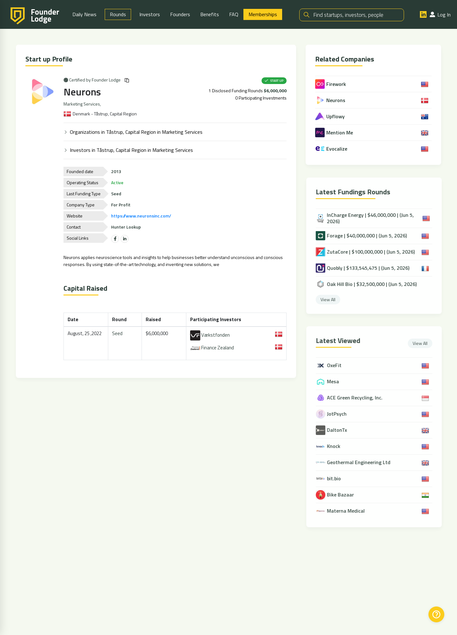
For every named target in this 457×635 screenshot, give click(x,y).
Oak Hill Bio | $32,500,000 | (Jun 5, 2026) (368, 284)
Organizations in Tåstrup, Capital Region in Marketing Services (136, 131)
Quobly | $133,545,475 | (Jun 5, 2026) (365, 268)
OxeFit (337, 366)
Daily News (84, 14)
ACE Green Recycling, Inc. (357, 398)
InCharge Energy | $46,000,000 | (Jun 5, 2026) (367, 218)
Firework (331, 84)
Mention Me (335, 132)
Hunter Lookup (127, 226)
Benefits (209, 14)
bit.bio (337, 479)
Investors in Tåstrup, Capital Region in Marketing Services (132, 149)
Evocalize (332, 148)
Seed (118, 333)
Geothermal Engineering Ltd (361, 463)
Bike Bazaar (343, 495)
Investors (149, 14)
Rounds (118, 14)
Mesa (336, 382)
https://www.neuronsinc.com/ (142, 215)
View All (330, 299)
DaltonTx (340, 430)
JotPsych (339, 414)
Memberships (262, 14)
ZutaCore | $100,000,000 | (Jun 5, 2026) (367, 251)
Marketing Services (82, 104)
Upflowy (331, 116)
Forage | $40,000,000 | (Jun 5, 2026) (363, 235)
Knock (336, 447)
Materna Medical (349, 511)
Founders (180, 14)
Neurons (83, 91)
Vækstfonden (211, 335)
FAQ (233, 14)
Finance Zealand (213, 347)
